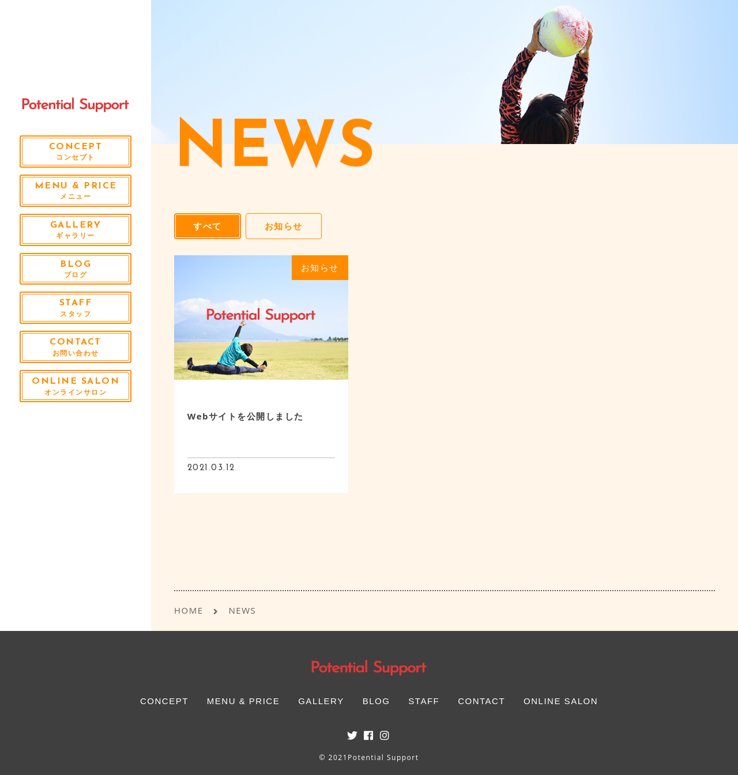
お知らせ (284, 226)
